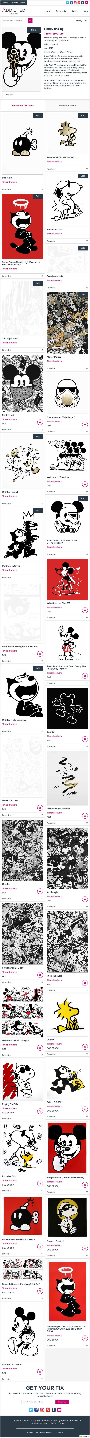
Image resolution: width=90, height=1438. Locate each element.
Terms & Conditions (41, 1421)
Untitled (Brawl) (10, 492)
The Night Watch (10, 339)
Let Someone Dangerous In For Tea (20, 647)
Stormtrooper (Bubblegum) (61, 417)
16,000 (50, 732)
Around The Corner (12, 1365)
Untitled (6, 884)
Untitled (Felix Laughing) (14, 720)
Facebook (71, 2)
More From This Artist (23, 105)
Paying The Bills (10, 1104)
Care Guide (74, 1421)
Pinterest (79, 2)
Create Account (18, 3)
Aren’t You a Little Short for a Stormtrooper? (62, 542)
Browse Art (61, 11)
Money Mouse (54, 357)
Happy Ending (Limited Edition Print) (65, 1178)
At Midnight (53, 892)
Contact (86, 2)
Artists (75, 11)
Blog (85, 11)
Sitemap (61, 1424)
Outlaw (51, 1040)
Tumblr (82, 2)
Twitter (67, 2)
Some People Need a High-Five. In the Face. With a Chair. (21, 263)
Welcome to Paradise (58, 477)
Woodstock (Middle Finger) (60, 157)
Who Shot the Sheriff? (58, 603)
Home (48, 11)
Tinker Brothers (53, 33)
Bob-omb (7, 178)
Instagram (75, 2)
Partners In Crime (11, 566)
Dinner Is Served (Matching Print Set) (21, 1284)
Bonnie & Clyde (54, 230)
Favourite (21, 94)
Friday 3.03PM (54, 1102)
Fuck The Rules (54, 976)
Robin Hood (8, 415)
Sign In (5, 3)
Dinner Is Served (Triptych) (16, 1041)
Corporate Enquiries (39, 1424)
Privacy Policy (60, 1421)
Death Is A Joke (10, 801)
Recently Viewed (67, 105)
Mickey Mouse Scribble (58, 809)
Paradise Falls (9, 1176)
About (16, 1421)
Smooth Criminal (55, 1241)
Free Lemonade (55, 276)
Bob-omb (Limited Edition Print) (18, 1239)
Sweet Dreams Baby (12, 968)
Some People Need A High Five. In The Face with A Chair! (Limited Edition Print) (66, 1329)
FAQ (52, 1424)
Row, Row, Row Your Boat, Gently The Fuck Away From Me (66, 668)
